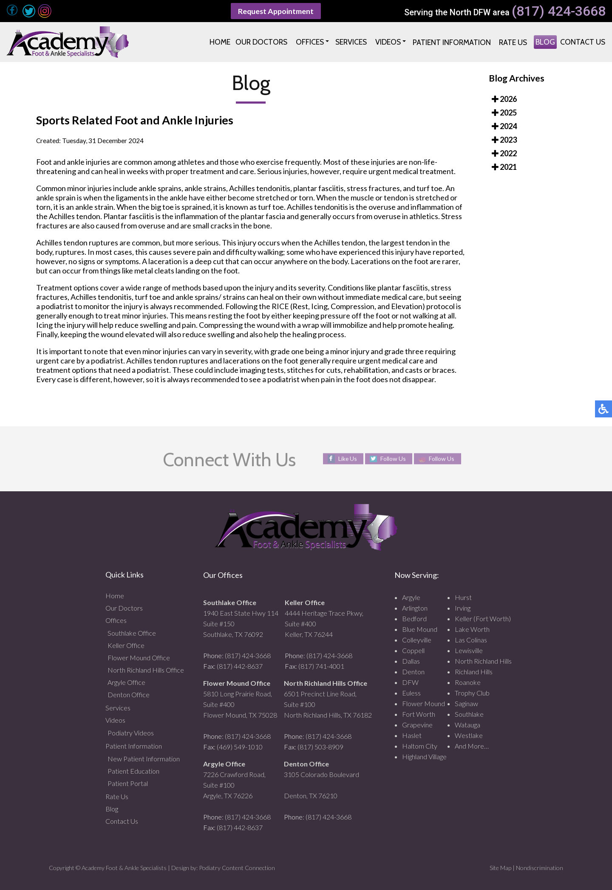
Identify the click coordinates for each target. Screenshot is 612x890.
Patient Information (133, 746)
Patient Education (133, 771)
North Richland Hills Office (146, 670)
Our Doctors (124, 608)
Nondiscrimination (539, 867)
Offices (116, 620)
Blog (111, 809)
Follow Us (392, 458)
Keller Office (126, 645)
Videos (115, 720)
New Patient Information (144, 759)
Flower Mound (423, 703)
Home (114, 595)
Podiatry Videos (131, 733)
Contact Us (121, 821)
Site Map (500, 867)
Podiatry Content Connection (237, 867)
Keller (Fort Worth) (483, 618)
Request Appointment (276, 11)
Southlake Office (132, 633)
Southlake (469, 714)
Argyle (411, 597)
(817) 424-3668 (559, 11)
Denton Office (129, 694)
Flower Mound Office (139, 657)
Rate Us (116, 796)
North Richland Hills (483, 661)
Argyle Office (126, 682)
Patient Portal (128, 783)
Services (117, 708)
